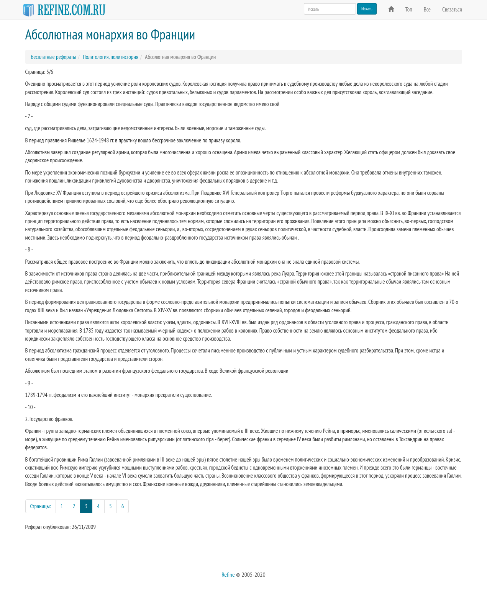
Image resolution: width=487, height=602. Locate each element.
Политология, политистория (110, 56)
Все (427, 9)
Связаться (452, 9)
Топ (408, 9)
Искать (366, 8)
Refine (227, 574)
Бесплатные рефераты (53, 56)
